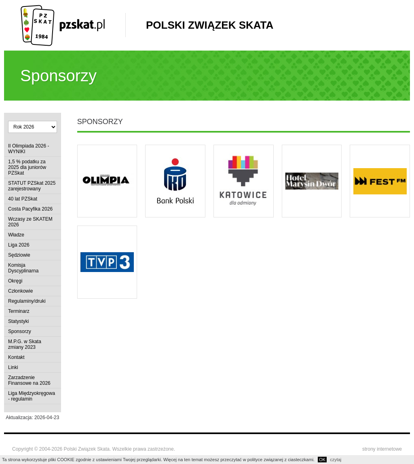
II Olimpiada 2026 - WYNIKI (28, 148)
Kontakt (16, 357)
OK (322, 459)
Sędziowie (19, 255)
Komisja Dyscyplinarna (23, 268)
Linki (13, 367)
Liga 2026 (19, 245)
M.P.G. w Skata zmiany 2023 (24, 344)
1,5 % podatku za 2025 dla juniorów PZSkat (27, 167)
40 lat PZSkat (22, 199)
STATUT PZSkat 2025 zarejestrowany (31, 186)
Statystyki (18, 321)
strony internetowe (382, 449)
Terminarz (19, 311)
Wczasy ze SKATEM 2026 (30, 222)
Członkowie (20, 291)
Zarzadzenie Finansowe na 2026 (29, 380)
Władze (16, 235)
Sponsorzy (19, 331)
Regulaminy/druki (27, 301)
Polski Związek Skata (209, 25)
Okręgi (15, 281)
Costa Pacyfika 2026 (30, 209)
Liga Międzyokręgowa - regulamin (31, 396)
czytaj (335, 459)
